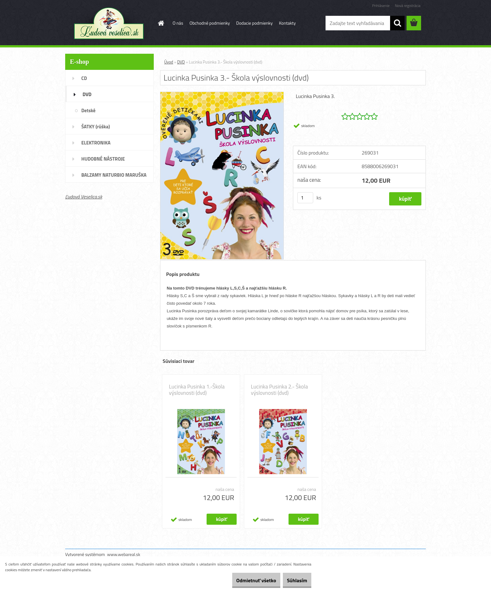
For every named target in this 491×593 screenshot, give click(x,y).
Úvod (168, 62)
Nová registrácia (407, 6)
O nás (178, 23)
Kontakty (287, 23)
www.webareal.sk (123, 554)
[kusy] (305, 197)
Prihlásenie (380, 6)
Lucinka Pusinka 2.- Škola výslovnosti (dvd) (279, 389)
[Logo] (108, 23)
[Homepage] (160, 23)
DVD (181, 62)
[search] (397, 23)
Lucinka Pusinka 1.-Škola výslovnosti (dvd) (197, 389)
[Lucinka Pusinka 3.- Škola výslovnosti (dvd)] (221, 94)
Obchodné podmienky (210, 23)
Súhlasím (293, 580)
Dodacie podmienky (254, 23)
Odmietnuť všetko (245, 580)
